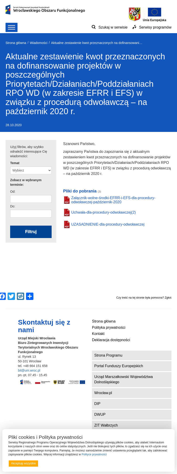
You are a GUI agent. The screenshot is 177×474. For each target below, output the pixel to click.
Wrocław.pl (103, 393)
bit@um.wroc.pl (29, 370)
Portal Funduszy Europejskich (118, 366)
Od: (12, 191)
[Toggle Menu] (11, 27)
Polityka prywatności (108, 327)
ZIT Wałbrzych (106, 425)
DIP (97, 404)
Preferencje (159, 463)
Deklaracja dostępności (111, 340)
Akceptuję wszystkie (23, 463)
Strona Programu (108, 355)
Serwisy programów (155, 27)
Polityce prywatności (94, 454)
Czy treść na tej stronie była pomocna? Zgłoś (143, 297)
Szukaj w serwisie (112, 27)
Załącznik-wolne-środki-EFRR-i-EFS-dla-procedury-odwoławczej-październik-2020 (113, 200)
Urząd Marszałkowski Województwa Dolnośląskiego (123, 379)
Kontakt (98, 334)
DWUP (100, 414)
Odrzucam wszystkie (94, 463)
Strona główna (103, 321)
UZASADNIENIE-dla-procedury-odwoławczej (107, 224)
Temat (14, 163)
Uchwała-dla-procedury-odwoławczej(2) (103, 212)
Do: (12, 206)
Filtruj (31, 231)
